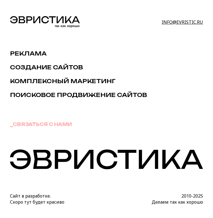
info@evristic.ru (182, 22)
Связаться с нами (42, 124)
